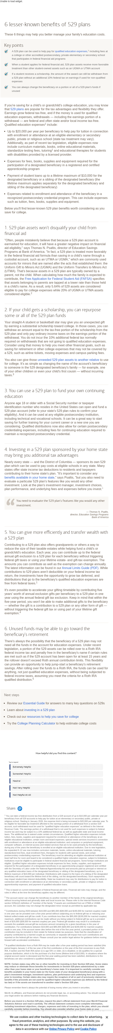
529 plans (17, 109)
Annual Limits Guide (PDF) (80, 568)
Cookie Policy (88, 1029)
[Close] (107, 1017)
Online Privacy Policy (62, 1029)
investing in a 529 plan (39, 710)
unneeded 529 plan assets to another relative (68, 359)
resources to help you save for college (53, 716)
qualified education (71, 51)
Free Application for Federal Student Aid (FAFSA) (58, 278)
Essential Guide (34, 703)
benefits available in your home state (29, 477)
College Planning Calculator (36, 723)
